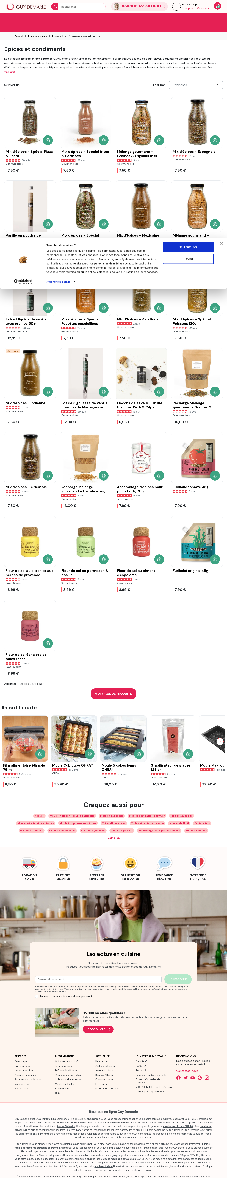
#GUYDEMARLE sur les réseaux (154, 1077)
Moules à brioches (31, 820)
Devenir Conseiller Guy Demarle (149, 1071)
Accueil (39, 806)
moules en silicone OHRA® (178, 1116)
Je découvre (98, 1019)
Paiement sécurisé (25, 1065)
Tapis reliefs (202, 813)
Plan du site (21, 1078)
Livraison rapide (24, 1060)
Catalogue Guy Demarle (150, 1081)
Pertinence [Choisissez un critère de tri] (196, 75)
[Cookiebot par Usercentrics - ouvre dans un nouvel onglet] (22, 44)
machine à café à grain (123, 1149)
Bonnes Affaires (104, 1065)
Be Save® (141, 1056)
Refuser (188, 20)
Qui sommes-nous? (66, 1051)
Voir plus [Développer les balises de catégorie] (113, 828)
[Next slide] (220, 731)
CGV (57, 1083)
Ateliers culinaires (105, 1056)
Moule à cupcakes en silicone (78, 813)
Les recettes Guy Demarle (151, 1065)
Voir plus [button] (9, 62)
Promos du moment (107, 1078)
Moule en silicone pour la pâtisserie (72, 806)
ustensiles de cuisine (76, 1134)
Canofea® (141, 1051)
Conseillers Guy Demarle (119, 1112)
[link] (29, 858)
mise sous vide (157, 1141)
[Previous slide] (6, 731)
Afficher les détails (58, 43)
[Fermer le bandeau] (221, 5)
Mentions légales (64, 1074)
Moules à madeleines (62, 820)
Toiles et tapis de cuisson (147, 813)
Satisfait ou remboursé (28, 1069)
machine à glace (104, 1156)
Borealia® (141, 1060)
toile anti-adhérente (38, 1124)
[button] (48, 130)
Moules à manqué (181, 806)
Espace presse (63, 1056)
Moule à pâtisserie (111, 806)
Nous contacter (24, 1074)
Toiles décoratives (114, 813)
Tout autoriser (188, 9)
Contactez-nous (187, 1061)
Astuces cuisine (104, 1060)
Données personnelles (68, 1065)
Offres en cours (104, 1069)
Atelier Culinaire (66, 1116)
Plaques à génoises (93, 820)
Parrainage (21, 1051)
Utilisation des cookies (68, 1069)
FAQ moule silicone (66, 1060)
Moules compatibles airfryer (147, 806)
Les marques (102, 1074)
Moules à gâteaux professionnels (159, 820)
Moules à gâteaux (122, 820)
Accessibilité (62, 1078)
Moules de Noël (179, 813)
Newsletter (101, 1051)
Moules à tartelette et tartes (35, 813)
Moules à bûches (196, 820)
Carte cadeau (23, 1056)
